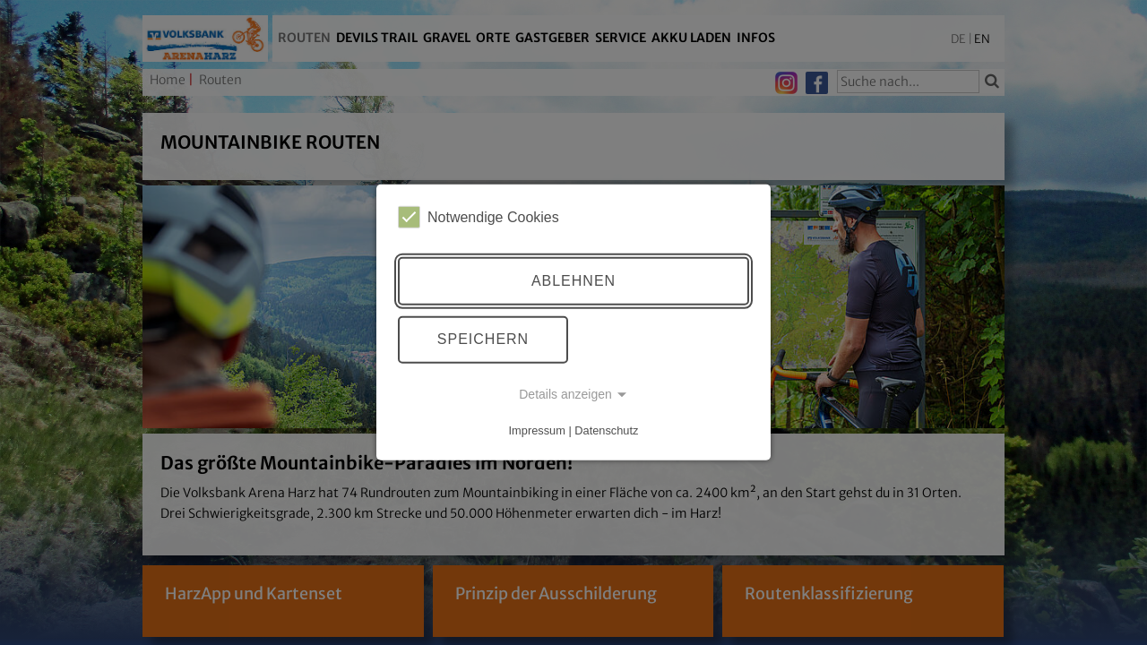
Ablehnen (573, 280)
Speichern (483, 339)
